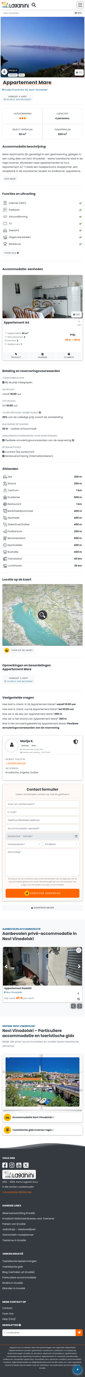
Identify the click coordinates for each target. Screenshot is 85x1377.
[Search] (35, 4)
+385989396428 (16, 763)
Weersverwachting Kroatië (18, 1213)
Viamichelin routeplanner (18, 1235)
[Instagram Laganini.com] (11, 1165)
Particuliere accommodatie (19, 1277)
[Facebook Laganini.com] (4, 1165)
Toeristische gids (12, 1266)
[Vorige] (73, 1006)
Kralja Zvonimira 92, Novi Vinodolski (24, 90)
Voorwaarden (10, 1192)
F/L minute (69, 356)
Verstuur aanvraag (42, 893)
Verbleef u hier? (18, 98)
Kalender (42, 356)
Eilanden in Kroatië (13, 1288)
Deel (78, 13)
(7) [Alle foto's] (79, 72)
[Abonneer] (79, 1332)
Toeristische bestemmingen (19, 1261)
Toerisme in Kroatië (14, 1240)
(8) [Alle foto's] (76, 314)
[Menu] (80, 4)
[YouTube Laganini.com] (18, 1165)
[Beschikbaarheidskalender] (78, 998)
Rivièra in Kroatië (12, 1283)
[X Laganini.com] (26, 1165)
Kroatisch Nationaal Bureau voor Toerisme (28, 1218)
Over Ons (8, 1313)
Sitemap (26, 1192)
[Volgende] (79, 1006)
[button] (42, 615)
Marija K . (13, 70)
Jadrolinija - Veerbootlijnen (19, 1229)
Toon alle (11, 253)
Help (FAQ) (9, 1319)
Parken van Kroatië (13, 1224)
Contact (7, 1308)
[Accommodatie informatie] (78, 993)
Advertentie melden (42, 907)
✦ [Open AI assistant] (77, 1369)
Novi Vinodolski (10, 13)
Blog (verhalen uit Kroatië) (18, 1272)
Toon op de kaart (18, 650)
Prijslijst (16, 356)
